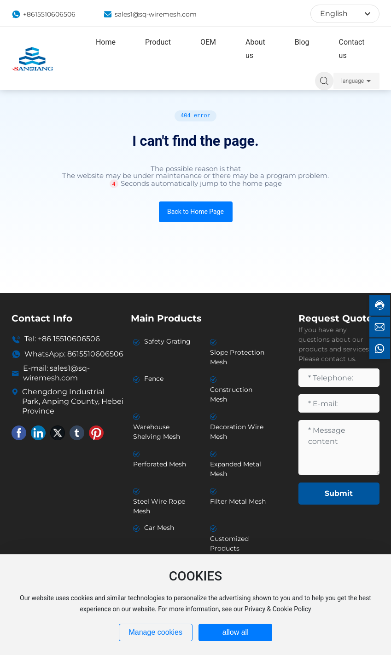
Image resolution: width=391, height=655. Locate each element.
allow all (235, 632)
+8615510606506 (44, 14)
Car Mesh (159, 527)
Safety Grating (167, 341)
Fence (153, 378)
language (352, 81)
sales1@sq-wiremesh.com (150, 14)
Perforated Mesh (159, 464)
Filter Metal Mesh (238, 501)
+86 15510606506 (69, 338)
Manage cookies (155, 632)
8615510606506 (95, 354)
